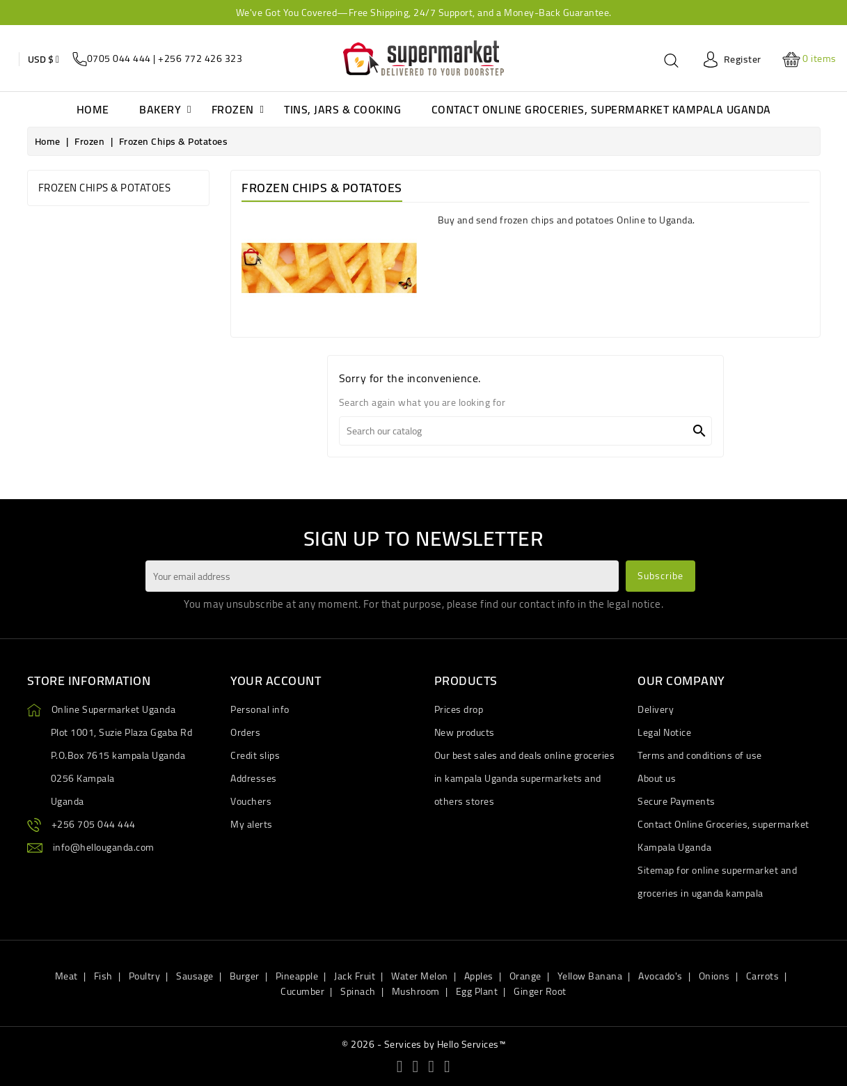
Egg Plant (477, 991)
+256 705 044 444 (94, 824)
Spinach (358, 991)
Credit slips (255, 755)
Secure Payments (676, 801)
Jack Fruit (354, 976)
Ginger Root (540, 991)
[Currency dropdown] (43, 59)
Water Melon (419, 976)
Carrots (762, 976)
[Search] (525, 431)
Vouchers (250, 801)
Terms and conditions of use (700, 755)
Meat (66, 976)
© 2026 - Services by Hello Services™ (423, 1044)
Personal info (260, 709)
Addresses (253, 778)
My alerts (251, 824)
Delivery (656, 709)
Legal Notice (664, 732)
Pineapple (297, 976)
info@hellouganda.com (104, 847)
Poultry (145, 976)
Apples (478, 976)
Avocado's (660, 976)
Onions (714, 976)
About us (657, 778)
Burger (245, 976)
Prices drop (459, 709)
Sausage (195, 976)
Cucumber (302, 991)
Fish (103, 976)
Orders (245, 732)
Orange (525, 976)
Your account (275, 680)
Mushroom (416, 991)
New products (464, 732)
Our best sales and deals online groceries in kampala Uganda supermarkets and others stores (524, 778)
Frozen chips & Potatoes (104, 188)
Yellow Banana (590, 976)
